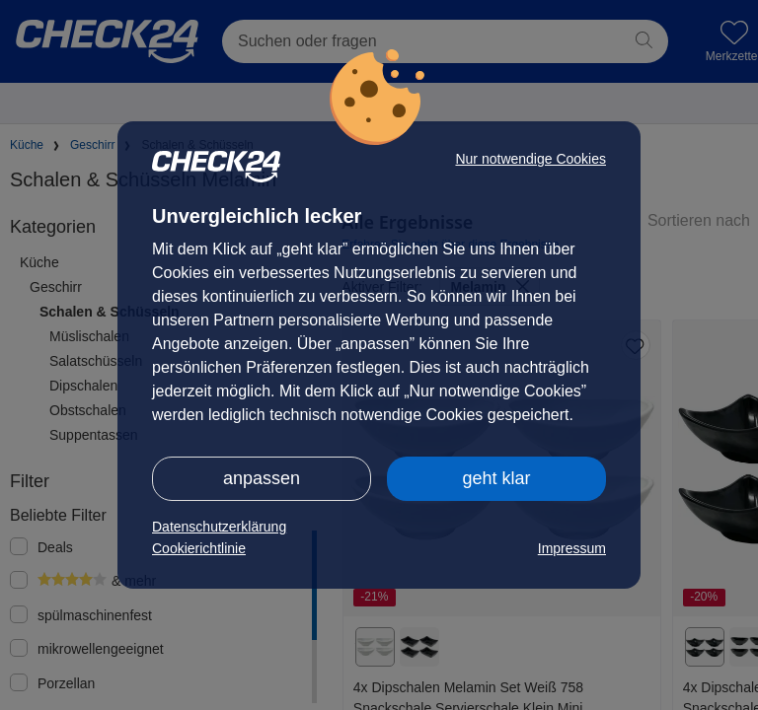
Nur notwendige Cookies (530, 159)
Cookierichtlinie (199, 548)
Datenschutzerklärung (219, 526)
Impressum (572, 548)
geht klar (496, 478)
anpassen (261, 478)
